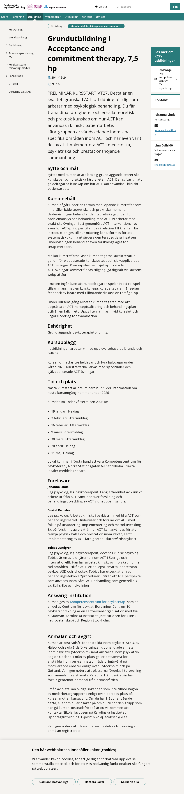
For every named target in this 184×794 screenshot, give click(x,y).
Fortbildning (15, 45)
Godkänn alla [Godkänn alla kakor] (130, 782)
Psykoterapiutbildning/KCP (21, 55)
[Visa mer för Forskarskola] (6, 76)
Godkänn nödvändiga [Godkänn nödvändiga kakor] (53, 782)
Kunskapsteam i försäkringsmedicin (20, 66)
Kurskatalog (15, 29)
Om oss (100, 16)
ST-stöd (13, 83)
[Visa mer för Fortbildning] (6, 45)
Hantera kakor (94, 782)
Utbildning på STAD (20, 91)
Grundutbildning (18, 37)
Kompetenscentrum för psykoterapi (98, 602)
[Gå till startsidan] (35, 7)
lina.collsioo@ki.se (165, 164)
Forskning (18, 16)
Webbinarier (53, 16)
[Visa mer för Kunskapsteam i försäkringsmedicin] (6, 64)
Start (4, 16)
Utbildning (34, 16)
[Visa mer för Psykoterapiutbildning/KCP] (6, 53)
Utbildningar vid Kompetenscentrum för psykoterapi (165, 79)
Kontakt (87, 16)
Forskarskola (16, 76)
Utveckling (71, 16)
